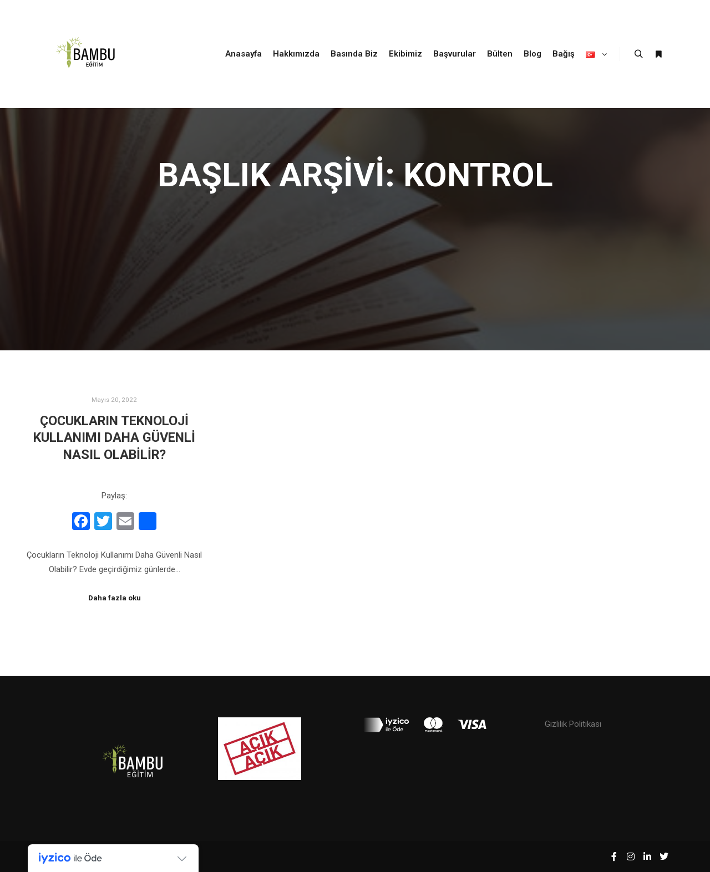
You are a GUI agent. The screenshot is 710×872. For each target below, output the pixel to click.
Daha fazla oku (114, 598)
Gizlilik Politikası (573, 724)
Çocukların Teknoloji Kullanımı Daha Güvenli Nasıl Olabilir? (114, 437)
